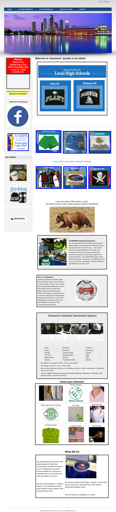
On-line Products (46, 9)
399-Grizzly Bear (66, 9)
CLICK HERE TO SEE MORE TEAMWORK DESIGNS (72, 162)
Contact (82, 9)
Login (100, 1)
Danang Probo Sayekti (58, 510)
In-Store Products (25, 9)
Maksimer (73, 510)
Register (107, 1)
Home (9, 9)
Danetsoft (48, 510)
